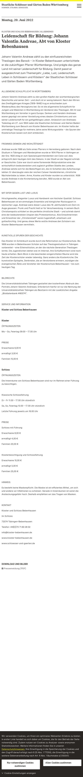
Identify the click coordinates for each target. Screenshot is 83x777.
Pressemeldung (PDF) (15, 568)
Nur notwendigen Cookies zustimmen (20, 764)
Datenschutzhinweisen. (13, 749)
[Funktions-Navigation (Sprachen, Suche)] (79, 6)
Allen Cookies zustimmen (58, 762)
